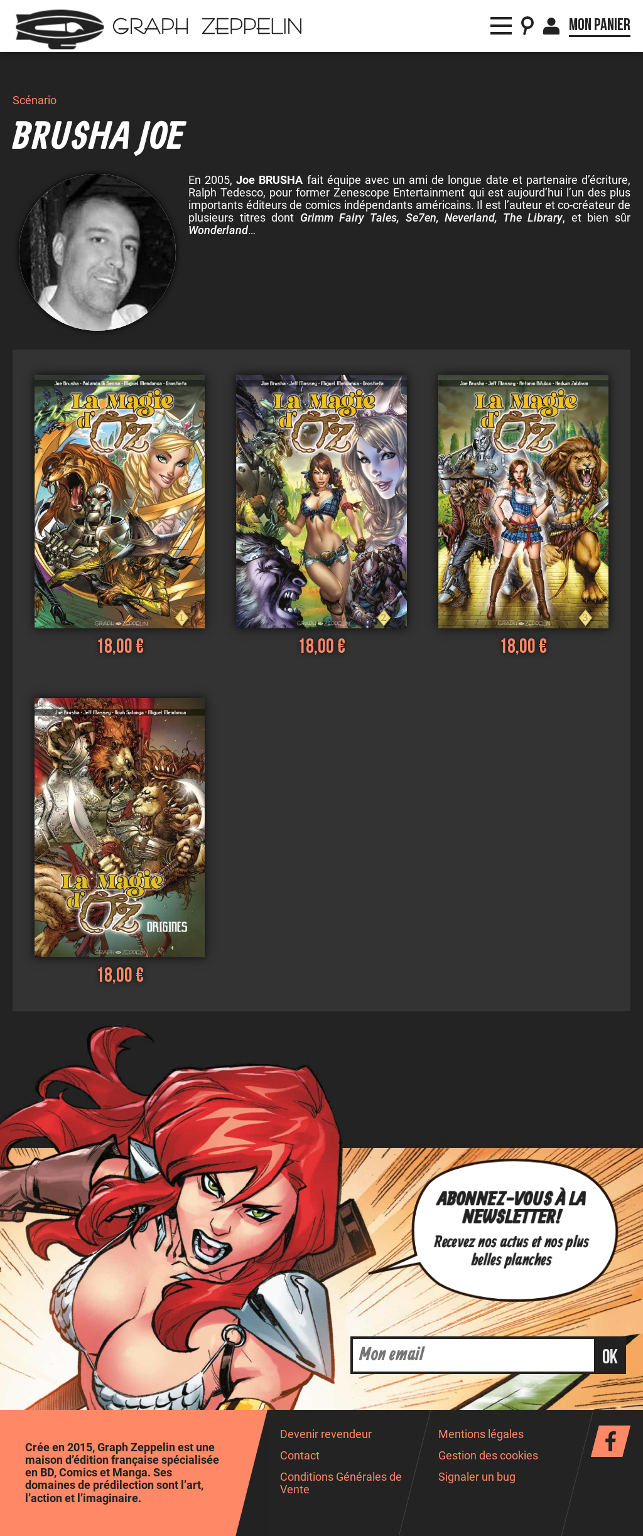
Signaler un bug (477, 1477)
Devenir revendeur (326, 1434)
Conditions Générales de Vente (341, 1483)
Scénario (35, 100)
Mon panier (599, 25)
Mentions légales (481, 1434)
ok (610, 1357)
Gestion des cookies (488, 1455)
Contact (300, 1455)
